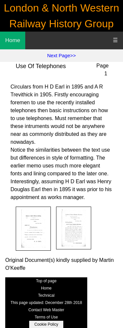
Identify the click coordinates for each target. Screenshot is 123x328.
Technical (46, 295)
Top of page (46, 281)
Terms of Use (46, 317)
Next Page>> (61, 55)
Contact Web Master (46, 310)
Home (12, 40)
